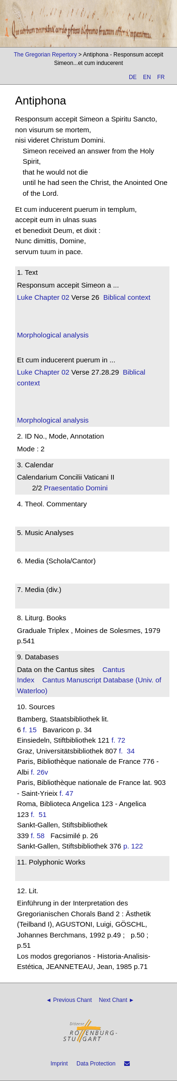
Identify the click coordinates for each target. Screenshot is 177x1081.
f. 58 (37, 836)
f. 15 (30, 730)
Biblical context (127, 297)
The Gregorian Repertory (45, 54)
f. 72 (118, 740)
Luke (25, 297)
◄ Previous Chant (69, 1000)
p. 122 (133, 846)
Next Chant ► (117, 1000)
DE (133, 77)
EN (147, 77)
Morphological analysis (53, 335)
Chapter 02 (51, 297)
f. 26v (39, 772)
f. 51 (41, 814)
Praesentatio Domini (79, 488)
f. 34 (129, 751)
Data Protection (96, 1063)
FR (161, 77)
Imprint (59, 1063)
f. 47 (66, 793)
